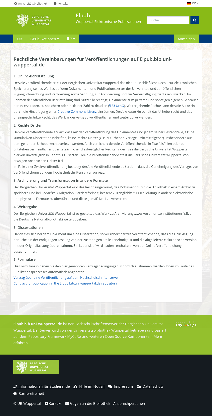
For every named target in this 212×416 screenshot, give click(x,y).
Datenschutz (150, 386)
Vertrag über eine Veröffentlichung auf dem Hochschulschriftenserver (66, 277)
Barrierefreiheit (28, 393)
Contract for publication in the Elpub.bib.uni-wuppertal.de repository (65, 283)
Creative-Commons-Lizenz (77, 111)
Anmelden (186, 38)
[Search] (168, 20)
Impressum (120, 386)
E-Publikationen (43, 38)
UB (19, 38)
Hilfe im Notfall (89, 386)
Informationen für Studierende (41, 386)
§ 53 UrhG (116, 106)
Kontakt (52, 403)
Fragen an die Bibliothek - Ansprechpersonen (105, 403)
